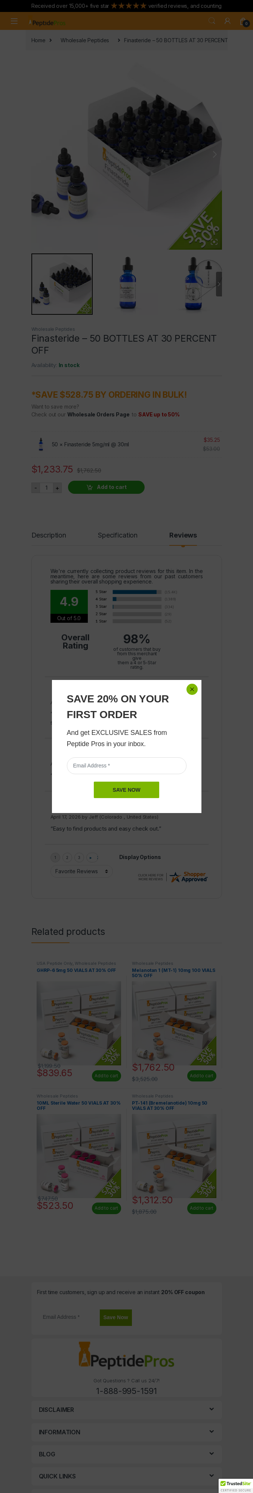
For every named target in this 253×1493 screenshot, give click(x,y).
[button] (236, 1486)
